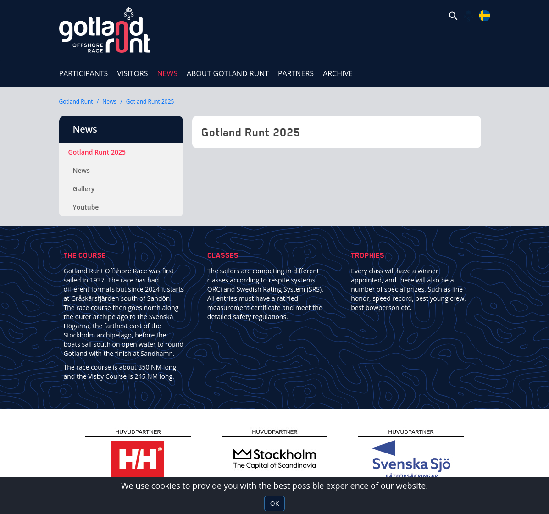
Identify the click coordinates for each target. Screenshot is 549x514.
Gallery (84, 188)
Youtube (86, 207)
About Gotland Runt (228, 73)
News (169, 69)
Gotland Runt (76, 101)
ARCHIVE (338, 73)
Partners (296, 73)
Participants (83, 73)
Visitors (132, 73)
